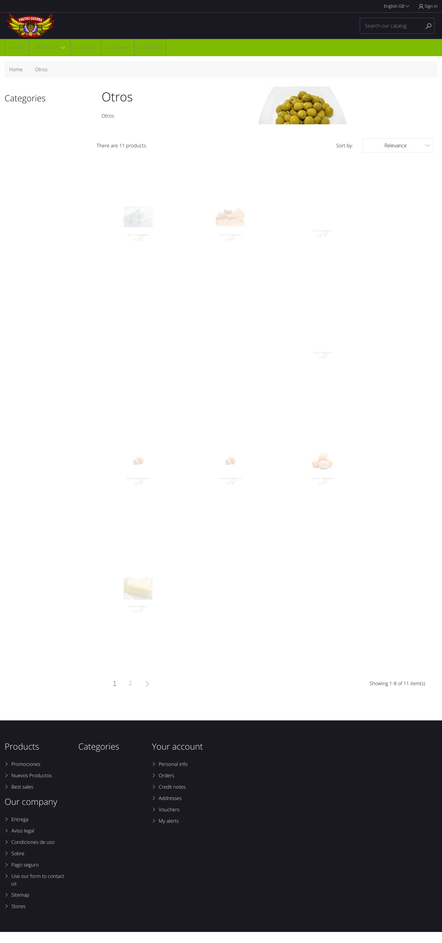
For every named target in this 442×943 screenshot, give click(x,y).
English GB (396, 6)
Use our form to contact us (37, 891)
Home (17, 48)
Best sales (22, 797)
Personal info (173, 775)
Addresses (170, 809)
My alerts (169, 832)
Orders (166, 786)
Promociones (26, 775)
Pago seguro (25, 875)
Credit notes (172, 797)
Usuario (86, 48)
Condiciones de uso (33, 853)
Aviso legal (22, 841)
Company (118, 48)
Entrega (19, 830)
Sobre (18, 864)
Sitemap (20, 905)
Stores (18, 917)
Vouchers (169, 820)
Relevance (407, 146)
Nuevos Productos (31, 786)
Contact (151, 48)
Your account (177, 757)
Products (46, 48)
